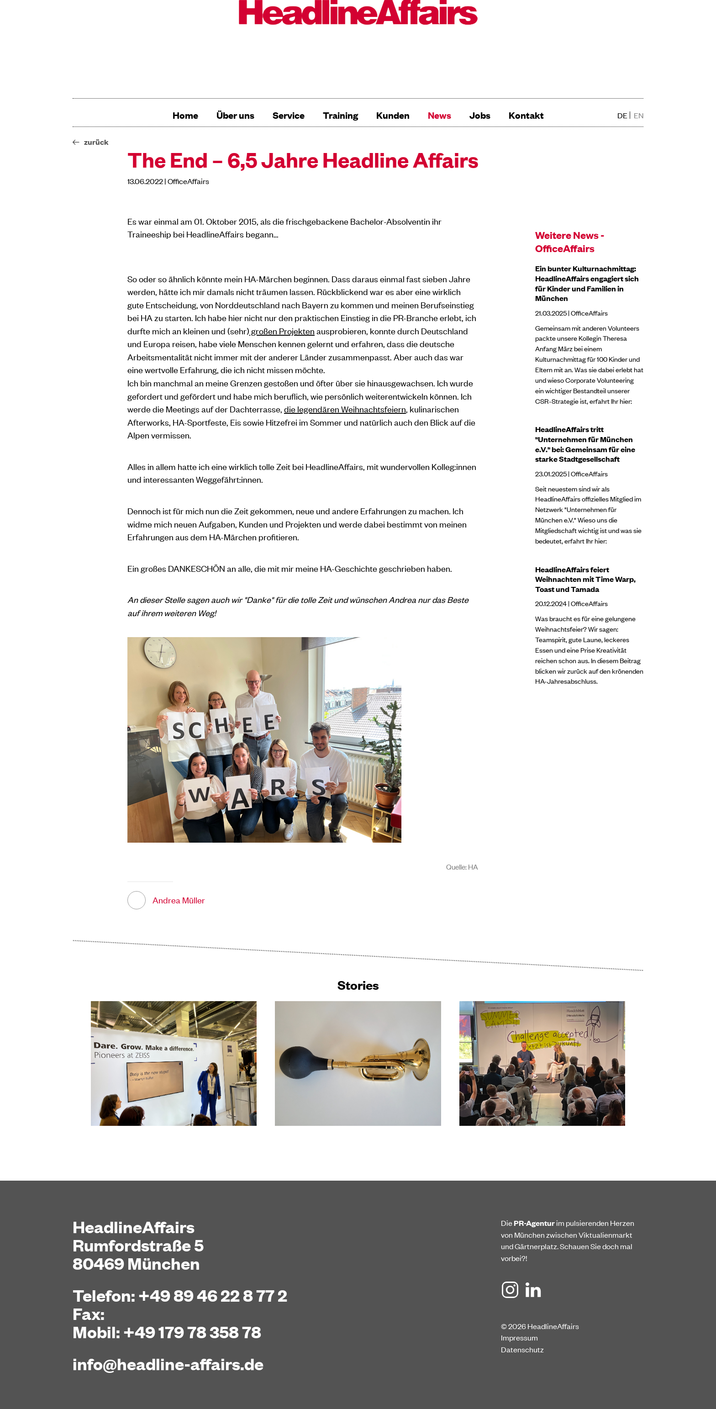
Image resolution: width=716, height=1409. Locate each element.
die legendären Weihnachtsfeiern (345, 408)
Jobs (479, 115)
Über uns (235, 115)
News (439, 115)
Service (289, 115)
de (622, 115)
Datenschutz (522, 1349)
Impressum (519, 1337)
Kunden (393, 115)
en (638, 115)
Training (340, 115)
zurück (96, 142)
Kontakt (526, 115)
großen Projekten (282, 330)
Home (185, 115)
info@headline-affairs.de (168, 1363)
